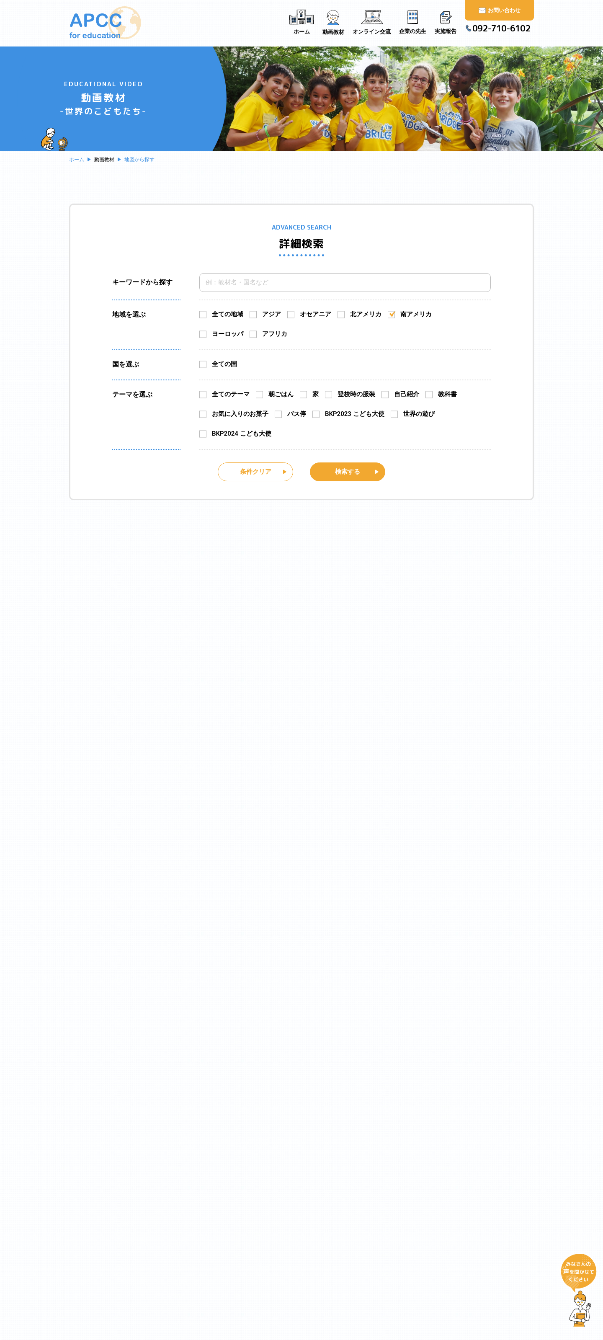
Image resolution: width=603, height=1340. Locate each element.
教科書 (447, 394)
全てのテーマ (231, 394)
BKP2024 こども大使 (241, 433)
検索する (347, 471)
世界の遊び (419, 414)
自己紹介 (406, 394)
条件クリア (255, 471)
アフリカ (274, 334)
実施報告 (326, 1250)
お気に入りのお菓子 (240, 414)
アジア (271, 314)
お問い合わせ (426, 1192)
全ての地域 (227, 314)
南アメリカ (416, 314)
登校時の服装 (356, 394)
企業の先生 (329, 1235)
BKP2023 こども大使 (354, 414)
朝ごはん (281, 394)
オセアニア (315, 314)
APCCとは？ (238, 1208)
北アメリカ (365, 314)
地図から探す (337, 1204)
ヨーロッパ (227, 334)
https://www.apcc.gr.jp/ (448, 1316)
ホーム (230, 1192)
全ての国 (224, 364)
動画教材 (326, 1192)
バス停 (296, 414)
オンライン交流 (336, 1219)
